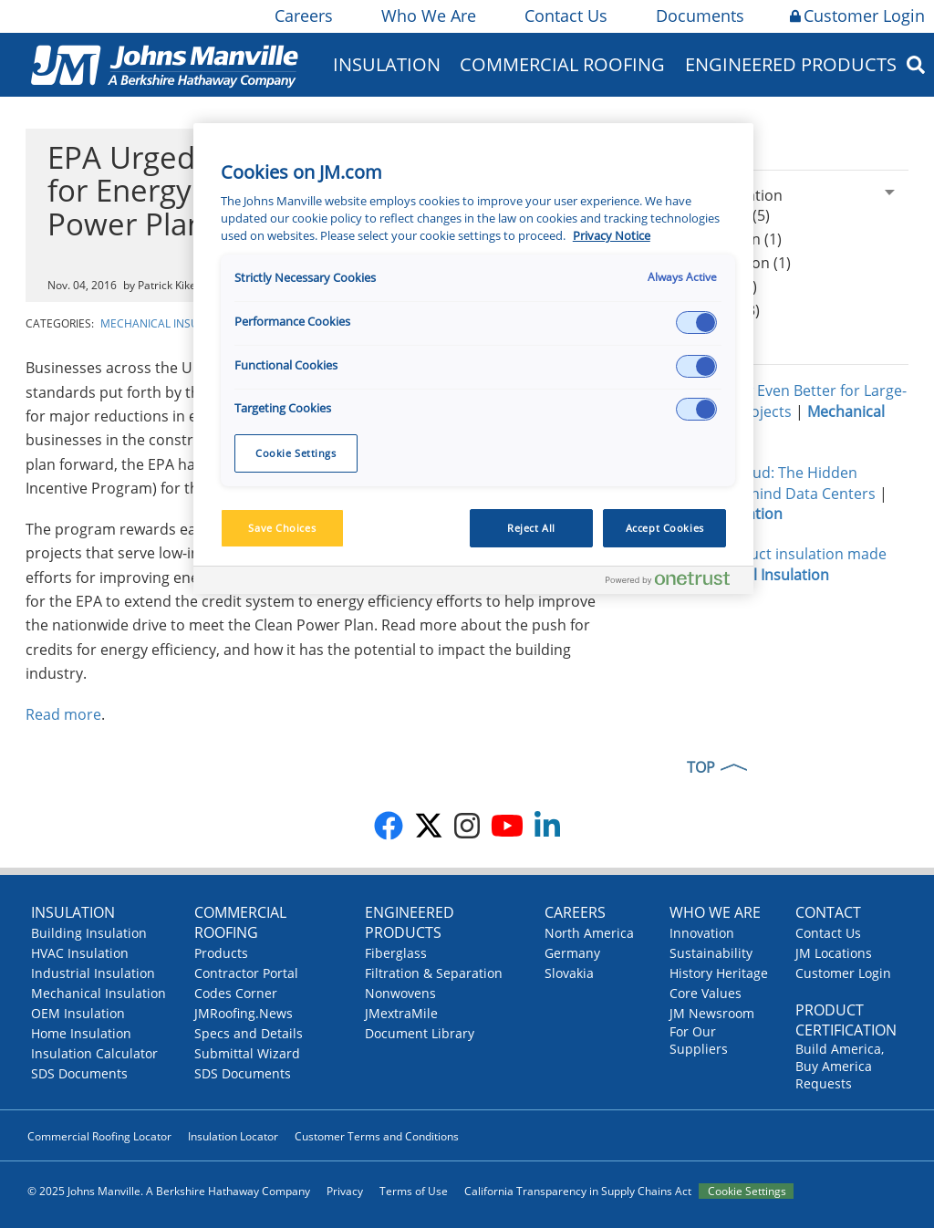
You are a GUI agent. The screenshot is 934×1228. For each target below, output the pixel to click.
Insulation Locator (233, 1136)
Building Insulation (89, 933)
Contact (828, 912)
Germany (572, 953)
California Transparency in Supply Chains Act (577, 1191)
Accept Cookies (665, 528)
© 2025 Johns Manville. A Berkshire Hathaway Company (168, 1191)
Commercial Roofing (562, 64)
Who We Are (427, 15)
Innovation (701, 933)
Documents (698, 15)
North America (589, 933)
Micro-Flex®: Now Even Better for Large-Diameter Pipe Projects (770, 400)
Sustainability (710, 953)
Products (221, 953)
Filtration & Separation (434, 973)
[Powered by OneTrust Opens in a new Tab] (675, 582)
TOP (701, 767)
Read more (63, 714)
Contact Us (564, 15)
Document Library (419, 1033)
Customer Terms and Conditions (377, 1136)
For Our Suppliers (698, 1040)
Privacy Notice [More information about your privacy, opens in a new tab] (611, 236)
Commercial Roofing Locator (99, 1136)
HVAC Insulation (80, 953)
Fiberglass (396, 953)
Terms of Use (413, 1191)
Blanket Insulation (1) (719, 263)
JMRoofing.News (243, 1013)
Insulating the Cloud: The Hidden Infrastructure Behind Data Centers (756, 483)
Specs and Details (248, 1033)
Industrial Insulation (93, 973)
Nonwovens (400, 993)
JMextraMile (401, 1013)
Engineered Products (791, 64)
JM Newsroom (711, 1013)
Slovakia (569, 973)
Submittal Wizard (247, 1053)
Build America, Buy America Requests (839, 1066)
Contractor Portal (246, 973)
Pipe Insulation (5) (708, 215)
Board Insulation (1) (714, 239)
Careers (302, 15)
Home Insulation (81, 1033)
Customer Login (857, 15)
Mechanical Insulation (168, 323)
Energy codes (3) (703, 310)
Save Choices (282, 528)
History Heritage (718, 973)
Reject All (531, 528)
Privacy (345, 1191)
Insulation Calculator (94, 1053)
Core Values (705, 993)
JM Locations (833, 953)
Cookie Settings (747, 1191)
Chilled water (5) (702, 286)
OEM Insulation (78, 1013)
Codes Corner (235, 993)
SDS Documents (79, 1073)
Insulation (387, 64)
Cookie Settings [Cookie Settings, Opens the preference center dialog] (296, 453)
